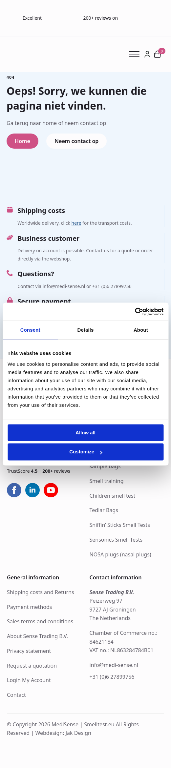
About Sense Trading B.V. (37, 636)
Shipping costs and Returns (40, 592)
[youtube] (51, 490)
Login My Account (29, 680)
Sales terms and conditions (40, 621)
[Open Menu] (136, 54)
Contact (16, 694)
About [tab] (141, 330)
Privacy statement (29, 650)
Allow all (85, 432)
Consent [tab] (30, 330)
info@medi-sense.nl (114, 665)
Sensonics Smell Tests (116, 539)
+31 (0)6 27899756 (112, 676)
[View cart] (157, 54)
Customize (85, 452)
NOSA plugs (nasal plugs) (120, 554)
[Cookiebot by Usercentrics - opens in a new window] (134, 311)
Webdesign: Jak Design (63, 733)
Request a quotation (32, 665)
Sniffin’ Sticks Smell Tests (120, 525)
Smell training (107, 481)
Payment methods (29, 607)
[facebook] (14, 490)
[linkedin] (32, 490)
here (76, 223)
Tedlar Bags (104, 510)
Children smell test (113, 495)
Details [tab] (85, 330)
